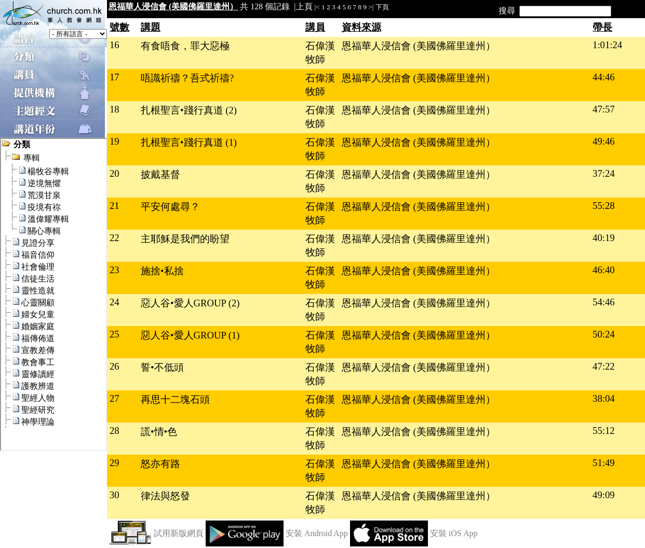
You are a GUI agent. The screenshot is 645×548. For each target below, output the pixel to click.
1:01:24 (607, 44)
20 (114, 173)
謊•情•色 (159, 431)
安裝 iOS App (454, 533)
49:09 (604, 494)
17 (114, 77)
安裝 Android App (317, 533)
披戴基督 (160, 174)
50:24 (604, 334)
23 (114, 269)
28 (114, 430)
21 (114, 205)
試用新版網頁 (179, 533)
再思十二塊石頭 (175, 399)
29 (114, 462)
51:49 (604, 462)
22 (114, 237)
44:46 (604, 77)
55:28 (604, 205)
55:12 (604, 430)
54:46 (604, 302)
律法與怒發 (165, 495)
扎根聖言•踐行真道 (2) (189, 110)
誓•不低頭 (162, 367)
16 (114, 44)
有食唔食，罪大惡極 (185, 45)
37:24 (604, 173)
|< (317, 7)
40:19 (604, 237)
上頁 (304, 6)
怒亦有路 (160, 463)
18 (114, 109)
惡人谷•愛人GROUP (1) (190, 335)
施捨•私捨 (162, 270)
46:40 (604, 269)
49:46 (604, 141)
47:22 (604, 366)
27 (114, 398)
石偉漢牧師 (320, 52)
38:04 (604, 398)
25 (114, 334)
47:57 (604, 109)
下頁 (382, 7)
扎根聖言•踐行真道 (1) (189, 142)
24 (114, 302)
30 (114, 494)
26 (114, 366)
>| (370, 7)
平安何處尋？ (170, 206)
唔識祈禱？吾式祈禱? (187, 78)
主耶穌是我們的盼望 (185, 238)
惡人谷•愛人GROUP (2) (190, 303)
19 (114, 141)
